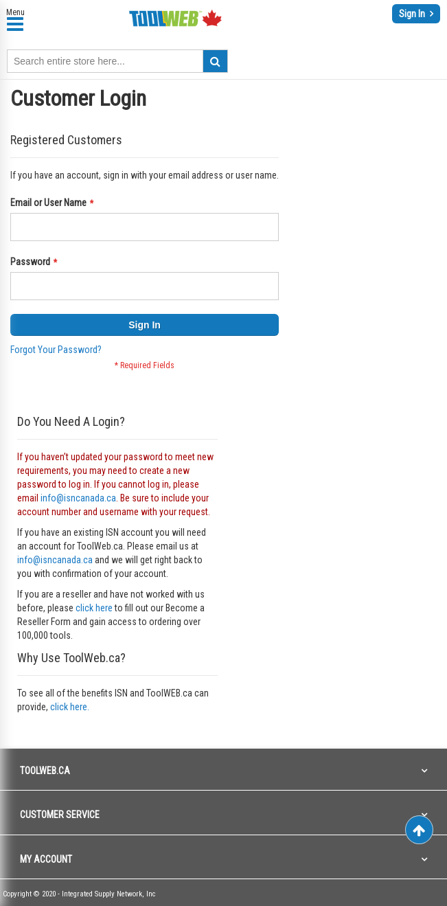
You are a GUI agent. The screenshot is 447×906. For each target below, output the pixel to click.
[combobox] (117, 61)
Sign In (413, 13)
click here (94, 607)
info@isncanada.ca (78, 497)
